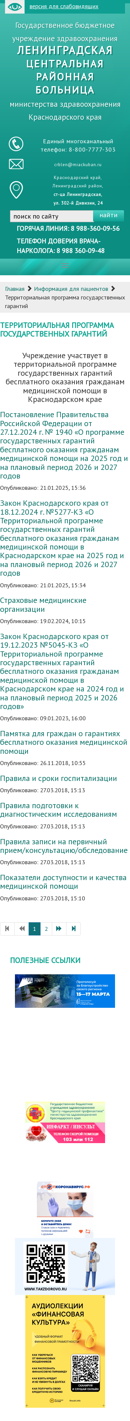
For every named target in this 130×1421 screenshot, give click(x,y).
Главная (15, 288)
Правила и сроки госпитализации (58, 778)
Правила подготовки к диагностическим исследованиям (58, 809)
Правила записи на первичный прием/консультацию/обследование (64, 845)
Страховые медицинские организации (43, 604)
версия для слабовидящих (51, 7)
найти (108, 215)
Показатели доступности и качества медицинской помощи (63, 881)
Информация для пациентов (71, 288)
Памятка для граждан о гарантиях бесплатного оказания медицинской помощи (63, 742)
